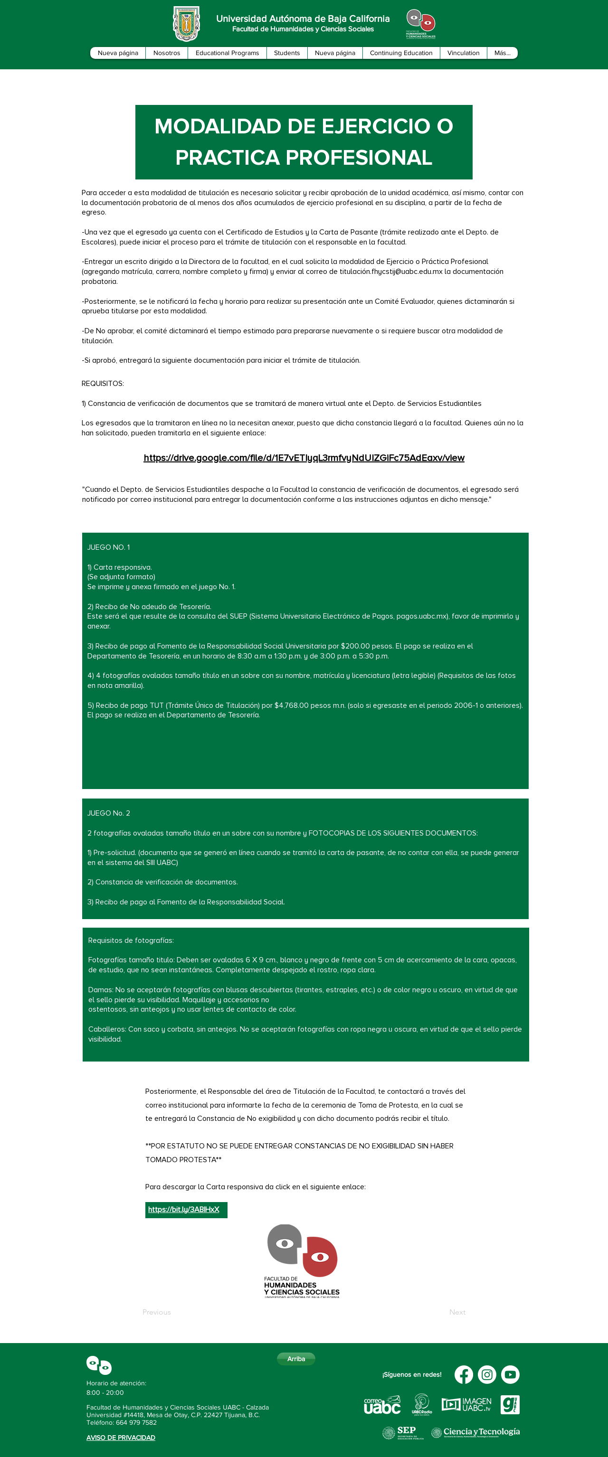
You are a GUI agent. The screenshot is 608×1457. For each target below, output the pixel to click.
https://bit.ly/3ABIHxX (183, 1209)
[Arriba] (296, 1359)
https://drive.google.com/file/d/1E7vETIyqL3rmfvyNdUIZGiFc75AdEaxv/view (304, 458)
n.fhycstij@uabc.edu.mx (404, 271)
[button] (166, 53)
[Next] (442, 1312)
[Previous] (173, 1312)
